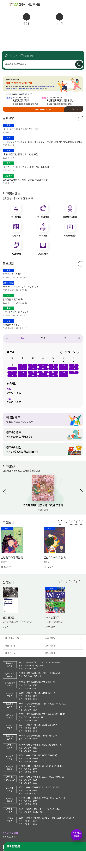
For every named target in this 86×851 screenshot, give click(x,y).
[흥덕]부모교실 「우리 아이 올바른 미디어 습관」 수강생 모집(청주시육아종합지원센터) (42, 142)
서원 (64, 338)
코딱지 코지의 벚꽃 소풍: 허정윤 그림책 (43, 505)
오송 (43, 338)
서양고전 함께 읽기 (11, 325)
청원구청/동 (10, 653)
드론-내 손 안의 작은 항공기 (16, 312)
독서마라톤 (16, 217)
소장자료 (13, 56)
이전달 (62, 352)
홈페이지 (29, 56)
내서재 (59, 23)
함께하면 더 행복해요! (13, 299)
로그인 (26, 23)
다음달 (77, 352)
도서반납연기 (43, 217)
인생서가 (16, 235)
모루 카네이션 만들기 (12, 274)
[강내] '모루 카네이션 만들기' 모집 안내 (21, 129)
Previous (68, 109)
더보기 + (81, 522)
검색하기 (79, 64)
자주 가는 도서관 (77, 835)
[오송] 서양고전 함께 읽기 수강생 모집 (20, 154)
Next (77, 109)
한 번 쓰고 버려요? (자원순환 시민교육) (21, 287)
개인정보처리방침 (10, 833)
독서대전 (43, 235)
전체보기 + (80, 263)
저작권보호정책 (9, 837)
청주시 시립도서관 (47, 4)
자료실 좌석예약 (70, 217)
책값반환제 (16, 254)
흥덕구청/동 (50, 645)
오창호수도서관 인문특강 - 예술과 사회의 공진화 (25, 180)
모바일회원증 (13, 846)
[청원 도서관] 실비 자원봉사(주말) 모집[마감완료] (26, 167)
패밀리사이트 (51, 653)
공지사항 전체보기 (80, 118)
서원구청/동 (10, 645)
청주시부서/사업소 (13, 638)
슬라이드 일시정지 (76, 522)
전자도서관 (43, 254)
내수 (22, 338)
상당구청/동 (50, 638)
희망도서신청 (70, 235)
